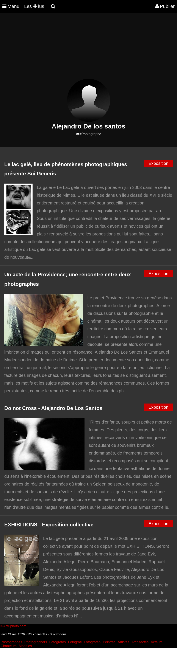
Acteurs (156, 642)
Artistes (123, 642)
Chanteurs (9, 646)
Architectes (140, 642)
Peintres (109, 642)
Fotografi (74, 642)
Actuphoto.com (14, 626)
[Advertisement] (78, 49)
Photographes (11, 642)
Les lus (34, 6)
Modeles (25, 646)
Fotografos (57, 642)
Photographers (35, 642)
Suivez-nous (58, 634)
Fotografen (92, 642)
